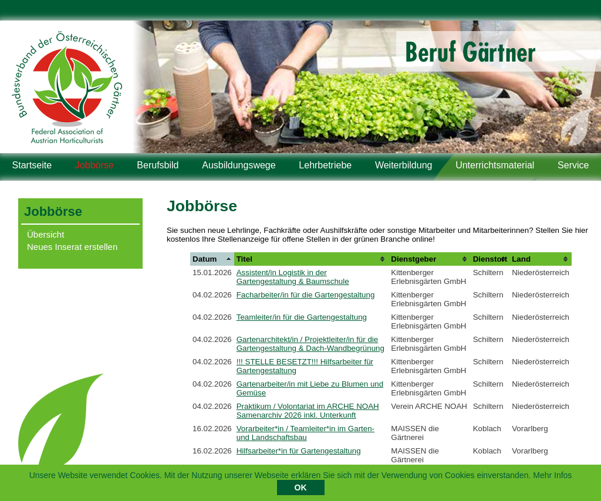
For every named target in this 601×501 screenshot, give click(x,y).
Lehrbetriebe (325, 165)
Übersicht (45, 234)
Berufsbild (157, 165)
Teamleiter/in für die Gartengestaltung (302, 317)
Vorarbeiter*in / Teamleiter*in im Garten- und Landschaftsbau (305, 433)
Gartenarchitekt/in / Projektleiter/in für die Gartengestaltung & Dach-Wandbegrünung (310, 344)
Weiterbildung (404, 165)
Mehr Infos (552, 477)
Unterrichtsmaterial (494, 165)
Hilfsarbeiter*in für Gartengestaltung (299, 450)
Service (573, 165)
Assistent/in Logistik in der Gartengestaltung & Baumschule (293, 277)
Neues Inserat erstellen (72, 247)
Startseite (32, 165)
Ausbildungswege (238, 165)
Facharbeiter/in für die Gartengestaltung (306, 294)
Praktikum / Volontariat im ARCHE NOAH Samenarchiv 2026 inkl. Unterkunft (308, 410)
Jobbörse (94, 165)
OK (301, 489)
